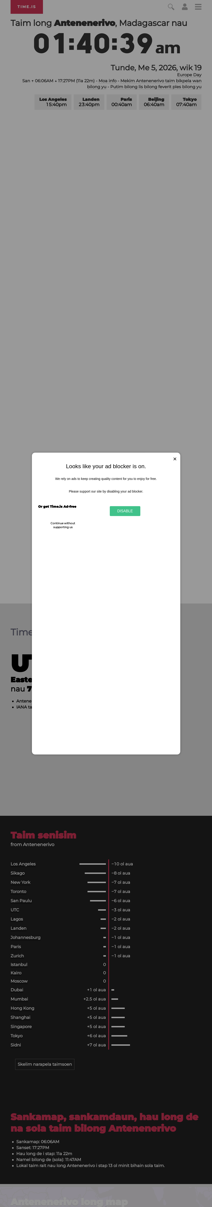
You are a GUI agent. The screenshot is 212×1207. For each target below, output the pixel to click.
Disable (125, 511)
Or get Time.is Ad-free (57, 506)
